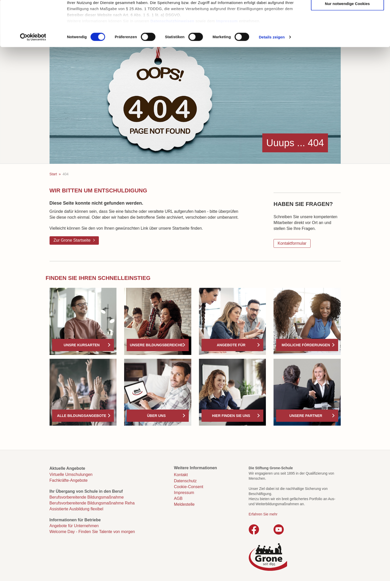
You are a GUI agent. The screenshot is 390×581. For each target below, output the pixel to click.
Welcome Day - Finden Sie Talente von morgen (92, 531)
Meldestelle (184, 504)
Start (53, 174)
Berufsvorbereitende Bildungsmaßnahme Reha (92, 503)
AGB (178, 498)
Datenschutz (185, 481)
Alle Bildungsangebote (81, 416)
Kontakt (181, 475)
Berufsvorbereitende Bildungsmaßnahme (87, 497)
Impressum (227, 61)
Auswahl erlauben (347, 28)
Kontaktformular (292, 243)
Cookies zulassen (347, 13)
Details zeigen (272, 77)
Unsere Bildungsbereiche (156, 345)
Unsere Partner (305, 416)
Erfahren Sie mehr (263, 514)
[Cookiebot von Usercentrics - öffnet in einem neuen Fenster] (33, 77)
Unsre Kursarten (82, 345)
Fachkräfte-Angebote (69, 480)
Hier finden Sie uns (231, 416)
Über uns (156, 416)
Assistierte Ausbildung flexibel (76, 509)
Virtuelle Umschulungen (71, 474)
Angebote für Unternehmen (74, 526)
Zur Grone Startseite (72, 240)
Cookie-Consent (188, 487)
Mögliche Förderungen (306, 345)
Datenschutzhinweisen (172, 61)
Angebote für (231, 345)
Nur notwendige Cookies (347, 44)
